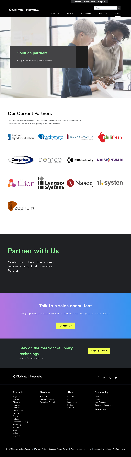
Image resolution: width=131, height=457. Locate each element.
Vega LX (16, 396)
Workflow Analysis (48, 402)
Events (97, 399)
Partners (70, 405)
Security (87, 449)
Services (70, 13)
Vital (15, 430)
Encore (16, 427)
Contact (77, 2)
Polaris (16, 419)
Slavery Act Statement (115, 449)
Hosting (43, 396)
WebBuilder (18, 410)
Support (101, 2)
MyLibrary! (17, 425)
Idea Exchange (101, 402)
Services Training (47, 399)
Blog (69, 399)
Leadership (72, 402)
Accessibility (99, 449)
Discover (16, 402)
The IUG (98, 396)
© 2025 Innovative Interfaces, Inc (19, 449)
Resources (103, 13)
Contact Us (65, 325)
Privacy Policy (41, 449)
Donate (16, 413)
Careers (70, 408)
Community (86, 13)
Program (16, 405)
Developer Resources (104, 405)
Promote (16, 408)
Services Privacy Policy (58, 449)
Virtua (15, 433)
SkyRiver (16, 436)
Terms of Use (76, 449)
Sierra (15, 416)
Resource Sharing (20, 422)
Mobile (16, 399)
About (118, 13)
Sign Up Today (99, 350)
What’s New (89, 2)
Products (55, 13)
